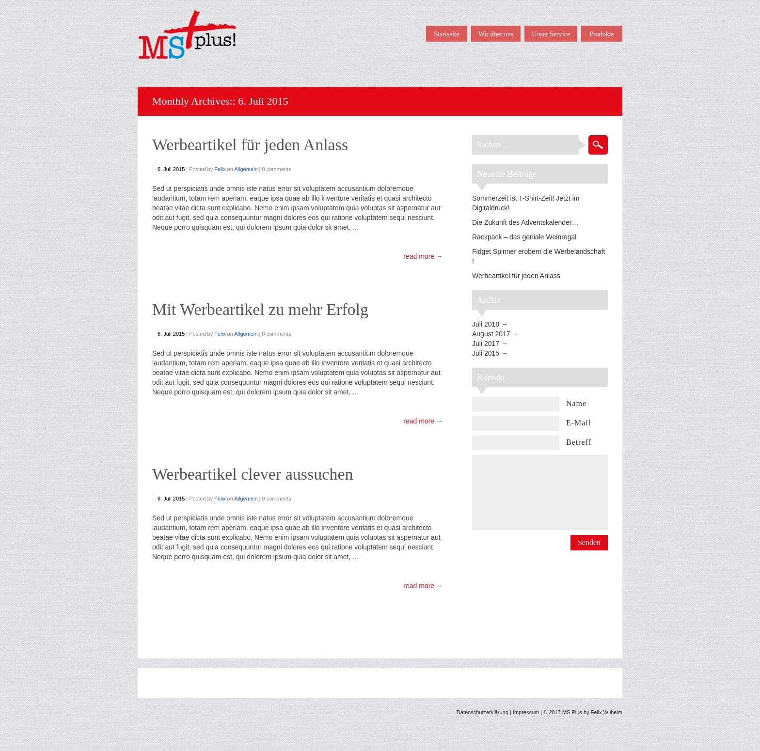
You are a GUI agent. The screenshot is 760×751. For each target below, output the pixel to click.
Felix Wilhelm (606, 712)
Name (576, 403)
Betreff (578, 442)
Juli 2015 (485, 353)
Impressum (526, 712)
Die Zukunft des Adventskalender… (525, 222)
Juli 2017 (485, 343)
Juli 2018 (485, 324)
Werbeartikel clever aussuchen (252, 474)
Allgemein (245, 169)
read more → (423, 256)
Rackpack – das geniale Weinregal (524, 237)
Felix (219, 169)
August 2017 (491, 334)
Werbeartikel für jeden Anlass (250, 145)
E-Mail (578, 423)
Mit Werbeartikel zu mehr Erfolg (260, 309)
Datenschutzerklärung (482, 712)
